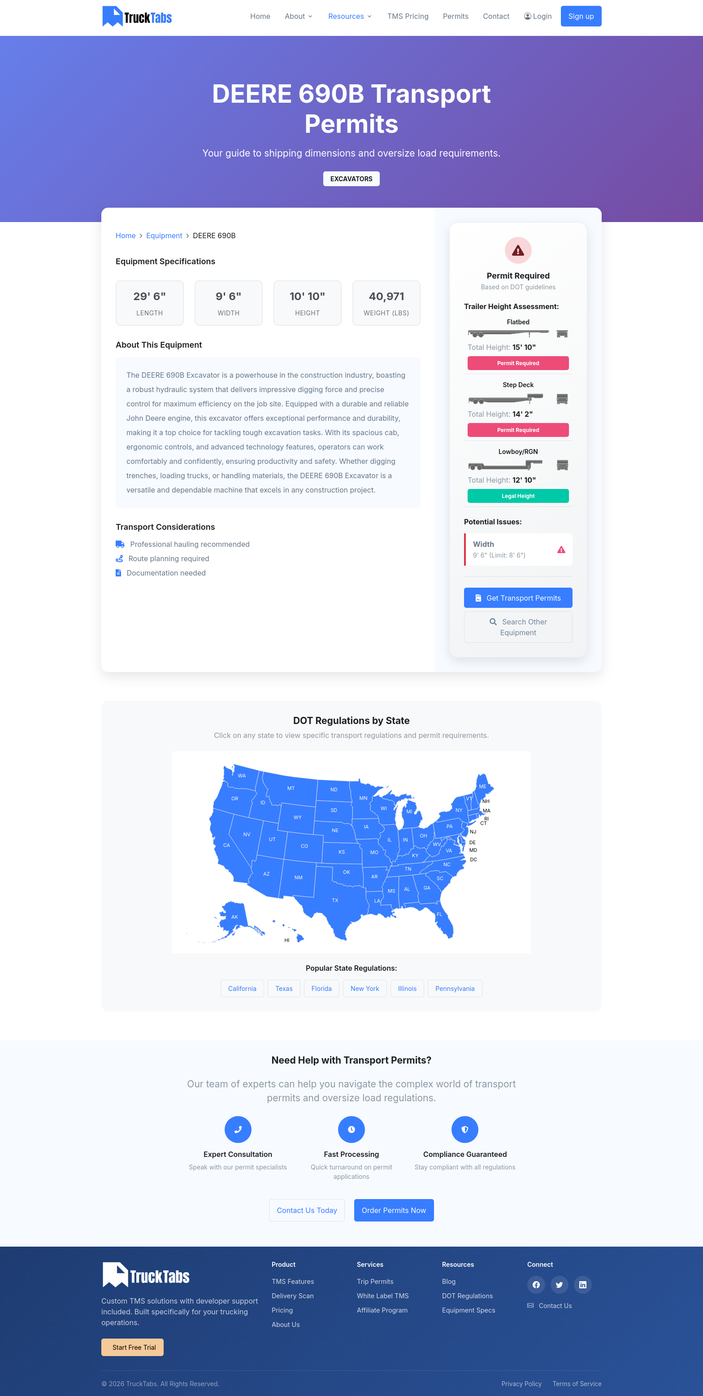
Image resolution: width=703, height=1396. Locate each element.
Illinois (407, 988)
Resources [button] (346, 16)
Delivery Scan (293, 1296)
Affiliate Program (382, 1310)
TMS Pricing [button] (408, 16)
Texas (284, 988)
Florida (322, 988)
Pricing (282, 1310)
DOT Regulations (467, 1296)
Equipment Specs (468, 1310)
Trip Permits (375, 1281)
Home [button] (260, 16)
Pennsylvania (455, 988)
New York (365, 988)
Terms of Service (577, 1383)
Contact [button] (496, 16)
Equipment (164, 235)
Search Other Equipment (518, 627)
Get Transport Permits (518, 597)
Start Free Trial (134, 1347)
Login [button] (538, 16)
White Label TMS (383, 1296)
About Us (286, 1324)
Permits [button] (456, 16)
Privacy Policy (522, 1383)
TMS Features (293, 1281)
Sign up (581, 16)
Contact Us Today (307, 1210)
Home (126, 235)
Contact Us (555, 1305)
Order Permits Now (394, 1210)
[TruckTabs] (137, 16)
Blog (449, 1281)
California (242, 988)
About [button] (295, 16)
